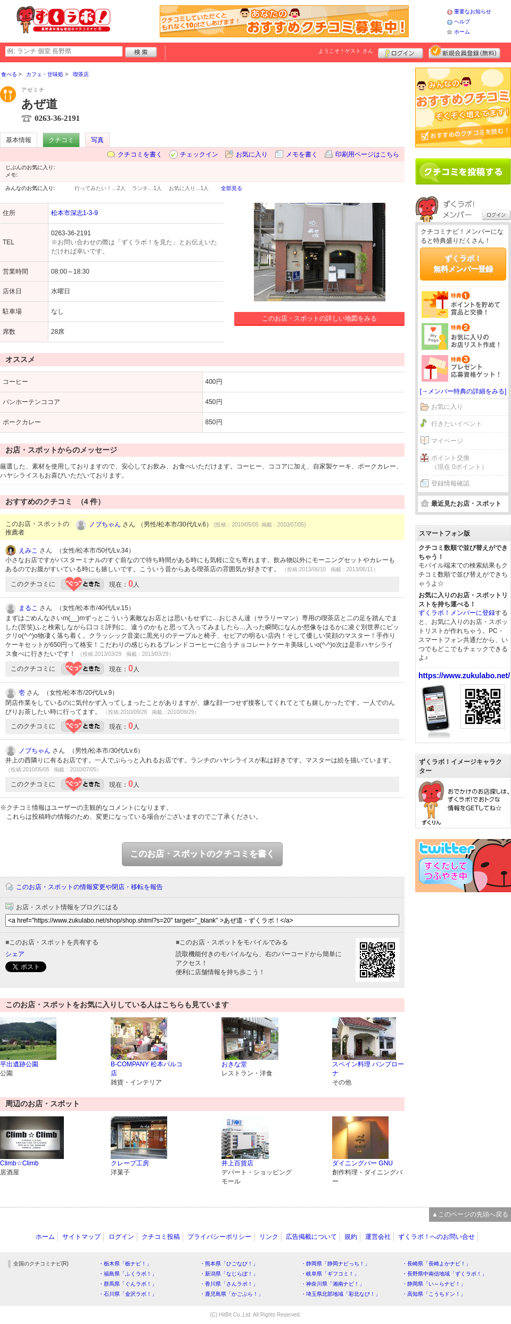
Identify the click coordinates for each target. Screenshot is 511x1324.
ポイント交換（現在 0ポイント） (459, 462)
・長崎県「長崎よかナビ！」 (436, 1264)
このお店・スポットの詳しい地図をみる (319, 318)
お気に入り (252, 154)
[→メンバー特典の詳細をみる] (463, 391)
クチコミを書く (140, 154)
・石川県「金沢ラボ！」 (127, 1294)
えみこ (28, 550)
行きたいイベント (456, 423)
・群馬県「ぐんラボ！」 (127, 1284)
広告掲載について (311, 1236)
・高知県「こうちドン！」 (434, 1294)
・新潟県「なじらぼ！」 (229, 1274)
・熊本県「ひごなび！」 (229, 1264)
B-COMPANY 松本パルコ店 (147, 1068)
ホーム (462, 32)
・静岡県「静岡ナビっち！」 (335, 1264)
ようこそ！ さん (345, 51)
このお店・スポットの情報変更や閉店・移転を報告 (89, 887)
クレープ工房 (130, 1163)
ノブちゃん (105, 524)
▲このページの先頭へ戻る (470, 1214)
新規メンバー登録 (464, 52)
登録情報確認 (450, 483)
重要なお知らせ (472, 11)
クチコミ (61, 140)
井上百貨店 (237, 1163)
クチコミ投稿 (161, 1236)
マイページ (447, 441)
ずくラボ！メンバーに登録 (456, 612)
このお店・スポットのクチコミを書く (202, 853)
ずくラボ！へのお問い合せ (436, 1236)
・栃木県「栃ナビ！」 (125, 1264)
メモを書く (302, 154)
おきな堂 (234, 1064)
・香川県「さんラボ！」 (229, 1284)
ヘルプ (462, 21)
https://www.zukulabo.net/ (464, 675)
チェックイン (199, 154)
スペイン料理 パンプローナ (368, 1068)
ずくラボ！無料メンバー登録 (463, 263)
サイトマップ (81, 1236)
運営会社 (378, 1236)
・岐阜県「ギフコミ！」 (330, 1274)
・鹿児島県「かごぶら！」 (231, 1294)
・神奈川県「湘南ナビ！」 (333, 1284)
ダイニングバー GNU (362, 1163)
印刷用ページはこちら (367, 154)
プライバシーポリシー (219, 1236)
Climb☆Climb (19, 1163)
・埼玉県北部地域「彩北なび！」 (341, 1294)
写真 (97, 140)
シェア (14, 954)
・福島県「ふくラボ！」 (127, 1274)
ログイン (400, 52)
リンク (268, 1236)
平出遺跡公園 (19, 1064)
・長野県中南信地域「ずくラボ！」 (444, 1274)
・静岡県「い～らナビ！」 (434, 1284)
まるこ (28, 608)
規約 (350, 1236)
